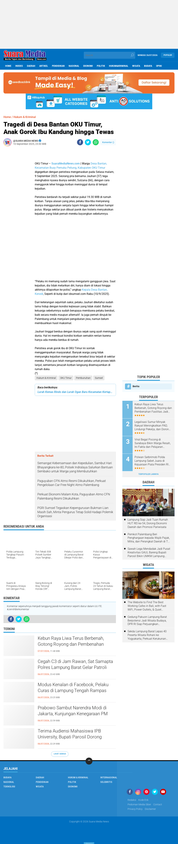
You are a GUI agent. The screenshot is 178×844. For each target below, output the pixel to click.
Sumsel (99, 378)
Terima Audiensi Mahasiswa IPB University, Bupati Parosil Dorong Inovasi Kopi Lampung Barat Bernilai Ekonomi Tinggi (73, 737)
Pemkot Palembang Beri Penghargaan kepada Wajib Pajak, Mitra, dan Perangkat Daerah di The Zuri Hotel (149, 538)
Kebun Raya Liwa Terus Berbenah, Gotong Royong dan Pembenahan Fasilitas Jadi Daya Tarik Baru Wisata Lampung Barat (74, 644)
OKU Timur (66, 378)
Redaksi (132, 800)
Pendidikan (58, 65)
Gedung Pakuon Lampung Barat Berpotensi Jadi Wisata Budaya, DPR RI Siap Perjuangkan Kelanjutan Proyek (147, 620)
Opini (159, 65)
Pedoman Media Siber (139, 804)
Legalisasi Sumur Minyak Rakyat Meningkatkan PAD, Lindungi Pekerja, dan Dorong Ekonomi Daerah (152, 425)
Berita (136, 386)
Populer (168, 55)
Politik (101, 65)
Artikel (43, 65)
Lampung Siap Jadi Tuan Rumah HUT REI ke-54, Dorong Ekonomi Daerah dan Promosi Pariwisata (148, 523)
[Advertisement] (89, 24)
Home (8, 65)
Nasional (74, 65)
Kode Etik (143, 800)
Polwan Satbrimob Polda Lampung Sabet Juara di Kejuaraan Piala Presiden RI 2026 (151, 460)
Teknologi (9, 786)
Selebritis (106, 782)
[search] (109, 55)
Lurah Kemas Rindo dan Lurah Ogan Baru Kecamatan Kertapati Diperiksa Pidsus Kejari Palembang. (75, 392)
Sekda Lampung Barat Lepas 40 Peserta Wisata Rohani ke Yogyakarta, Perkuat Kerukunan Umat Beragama (147, 635)
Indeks (19, 65)
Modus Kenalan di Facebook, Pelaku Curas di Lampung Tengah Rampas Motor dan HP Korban (73, 690)
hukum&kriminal (118, 65)
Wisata (136, 65)
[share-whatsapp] (96, 142)
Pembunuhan (83, 378)
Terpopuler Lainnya (148, 474)
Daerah (31, 65)
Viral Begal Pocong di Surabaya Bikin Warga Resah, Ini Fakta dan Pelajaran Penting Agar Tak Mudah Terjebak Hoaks (153, 443)
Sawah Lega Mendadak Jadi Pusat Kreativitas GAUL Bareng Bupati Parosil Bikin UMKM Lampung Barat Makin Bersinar (149, 552)
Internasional (108, 777)
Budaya (148, 65)
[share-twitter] (88, 142)
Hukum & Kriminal (46, 378)
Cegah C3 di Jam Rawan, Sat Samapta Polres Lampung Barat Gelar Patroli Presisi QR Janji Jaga (75, 667)
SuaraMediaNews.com (65, 163)
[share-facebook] (80, 142)
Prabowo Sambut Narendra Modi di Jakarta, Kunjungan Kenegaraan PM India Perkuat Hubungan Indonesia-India (77, 713)
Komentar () (108, 142)
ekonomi (88, 65)
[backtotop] (89, 761)
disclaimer (150, 809)
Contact (157, 804)
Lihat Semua (60, 754)
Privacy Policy (135, 809)
